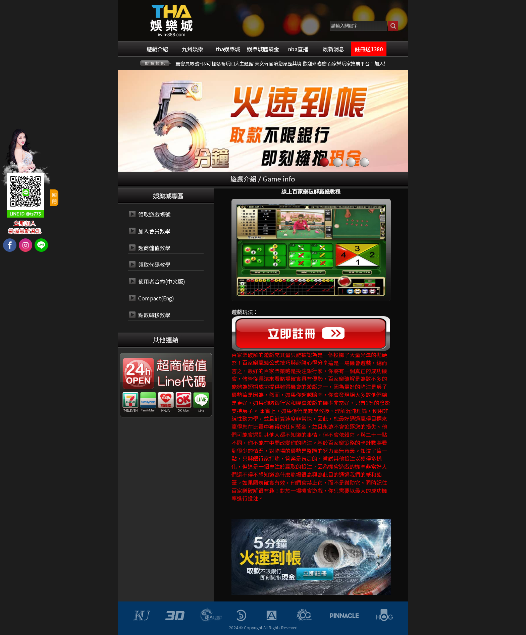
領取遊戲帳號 (154, 214)
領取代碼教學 (154, 265)
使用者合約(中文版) (161, 281)
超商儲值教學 (154, 248)
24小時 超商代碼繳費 (181, 366)
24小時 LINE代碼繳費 (181, 382)
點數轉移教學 (154, 315)
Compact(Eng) (156, 298)
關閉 (54, 198)
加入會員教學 (154, 231)
